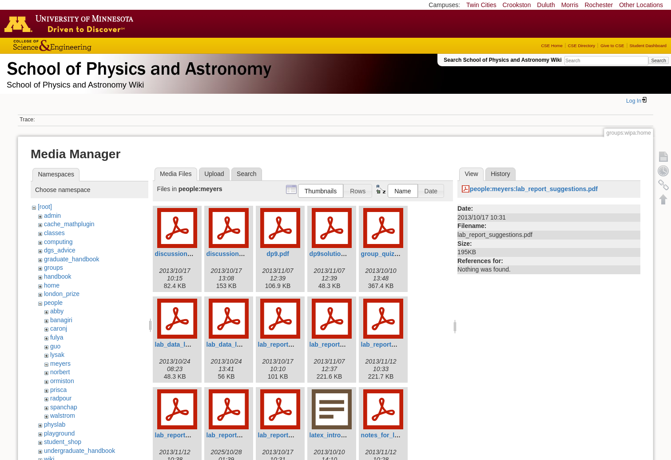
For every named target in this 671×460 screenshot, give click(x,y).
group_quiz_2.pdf (387, 253)
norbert (60, 372)
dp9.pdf (277, 253)
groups (53, 267)
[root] (45, 206)
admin (52, 215)
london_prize (61, 293)
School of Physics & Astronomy (137, 67)
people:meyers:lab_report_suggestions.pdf (534, 188)
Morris (570, 4)
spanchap (63, 407)
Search (658, 60)
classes (54, 232)
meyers (60, 363)
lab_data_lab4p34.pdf (186, 344)
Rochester (598, 4)
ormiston (62, 380)
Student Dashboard (648, 45)
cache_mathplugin (69, 224)
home (52, 285)
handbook (57, 276)
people (53, 302)
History (500, 173)
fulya (57, 337)
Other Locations (641, 4)
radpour (60, 398)
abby (57, 311)
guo (55, 346)
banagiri (61, 320)
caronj (58, 328)
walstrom (62, 415)
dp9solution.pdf (333, 253)
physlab (54, 424)
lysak (57, 354)
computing (58, 241)
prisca (58, 389)
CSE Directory (581, 45)
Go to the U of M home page (71, 23)
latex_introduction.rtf (341, 435)
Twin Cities (481, 4)
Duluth (546, 4)
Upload (214, 173)
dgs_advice (59, 250)
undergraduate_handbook (79, 450)
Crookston (517, 4)
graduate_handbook (71, 259)
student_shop (62, 441)
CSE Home (551, 45)
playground (59, 433)
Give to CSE (612, 45)
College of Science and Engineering (80, 45)
